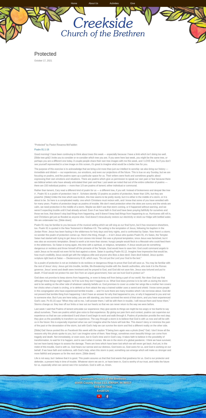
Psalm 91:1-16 (41, 149)
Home (74, 3)
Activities (114, 3)
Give (132, 3)
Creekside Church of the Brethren (103, 378)
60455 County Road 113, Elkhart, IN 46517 (103, 382)
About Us (93, 3)
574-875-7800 (103, 386)
